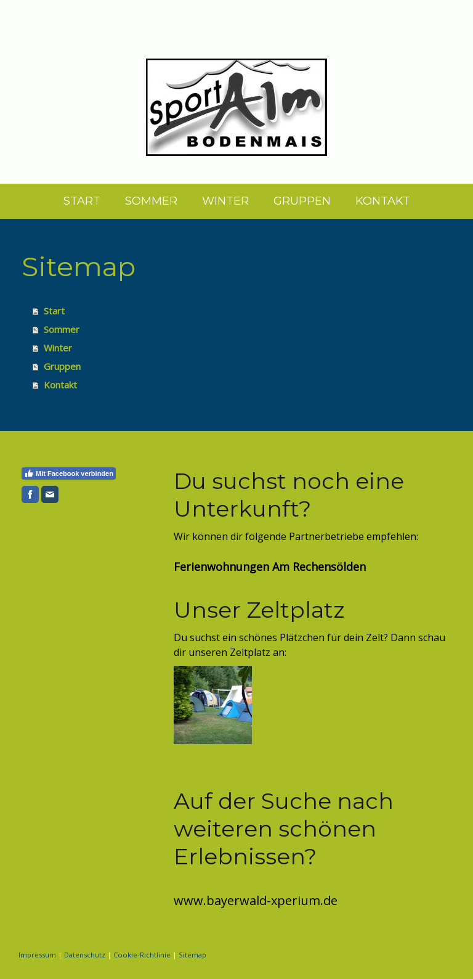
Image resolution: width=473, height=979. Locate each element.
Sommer (151, 201)
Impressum (37, 954)
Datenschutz (84, 954)
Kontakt (382, 201)
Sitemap (192, 954)
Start (81, 201)
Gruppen (302, 201)
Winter (225, 201)
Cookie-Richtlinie (142, 954)
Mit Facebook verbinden (68, 473)
